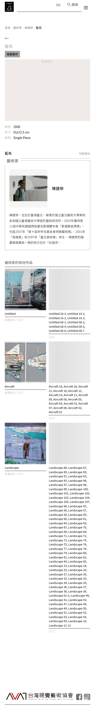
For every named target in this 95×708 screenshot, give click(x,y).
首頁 (7, 28)
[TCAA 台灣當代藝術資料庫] (9, 7)
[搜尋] (72, 4)
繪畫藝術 (12, 54)
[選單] (86, 8)
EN (58, 4)
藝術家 (17, 28)
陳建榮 (29, 28)
